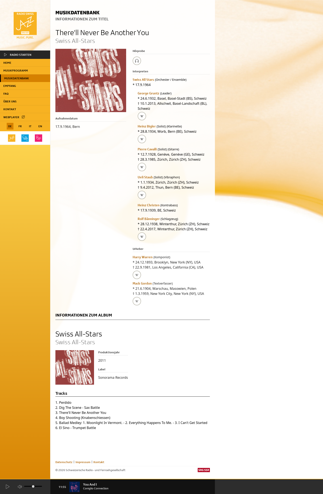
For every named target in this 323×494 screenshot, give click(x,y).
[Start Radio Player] (7, 487)
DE (10, 126)
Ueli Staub (145, 177)
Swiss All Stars (143, 80)
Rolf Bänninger (149, 219)
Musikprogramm (15, 70)
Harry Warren (143, 257)
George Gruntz (148, 93)
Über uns (10, 101)
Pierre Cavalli (147, 149)
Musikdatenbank (16, 78)
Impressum (83, 462)
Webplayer (14, 117)
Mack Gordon (142, 283)
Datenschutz (63, 462)
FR (20, 126)
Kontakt (9, 109)
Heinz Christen (149, 205)
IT (30, 126)
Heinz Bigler (147, 126)
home (7, 62)
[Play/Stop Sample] (137, 61)
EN (40, 126)
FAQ (6, 93)
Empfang (9, 85)
